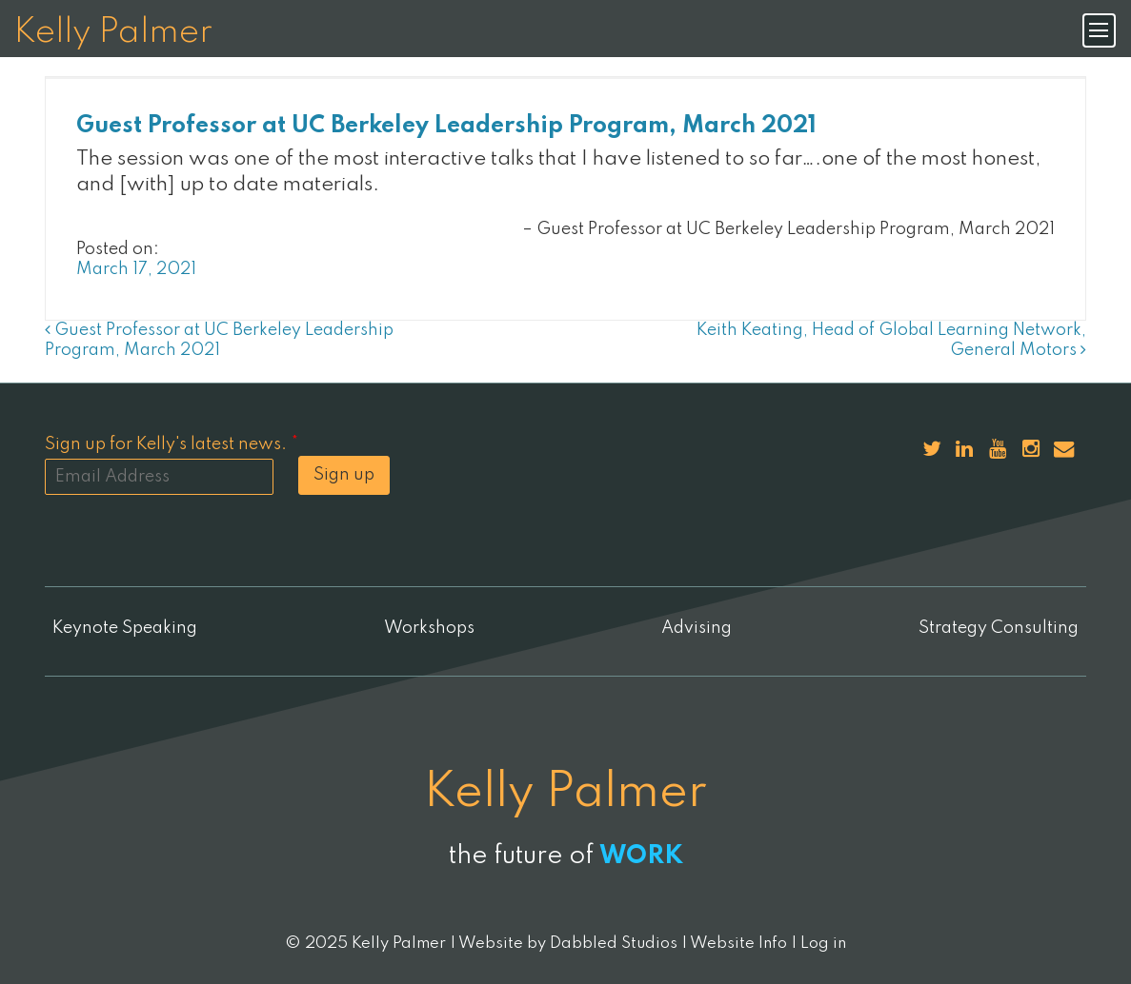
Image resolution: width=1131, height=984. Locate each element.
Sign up (343, 474)
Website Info (738, 943)
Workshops (429, 628)
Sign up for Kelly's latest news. (171, 444)
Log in (823, 943)
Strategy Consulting (999, 628)
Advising (696, 628)
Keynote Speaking (124, 628)
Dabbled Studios (613, 943)
